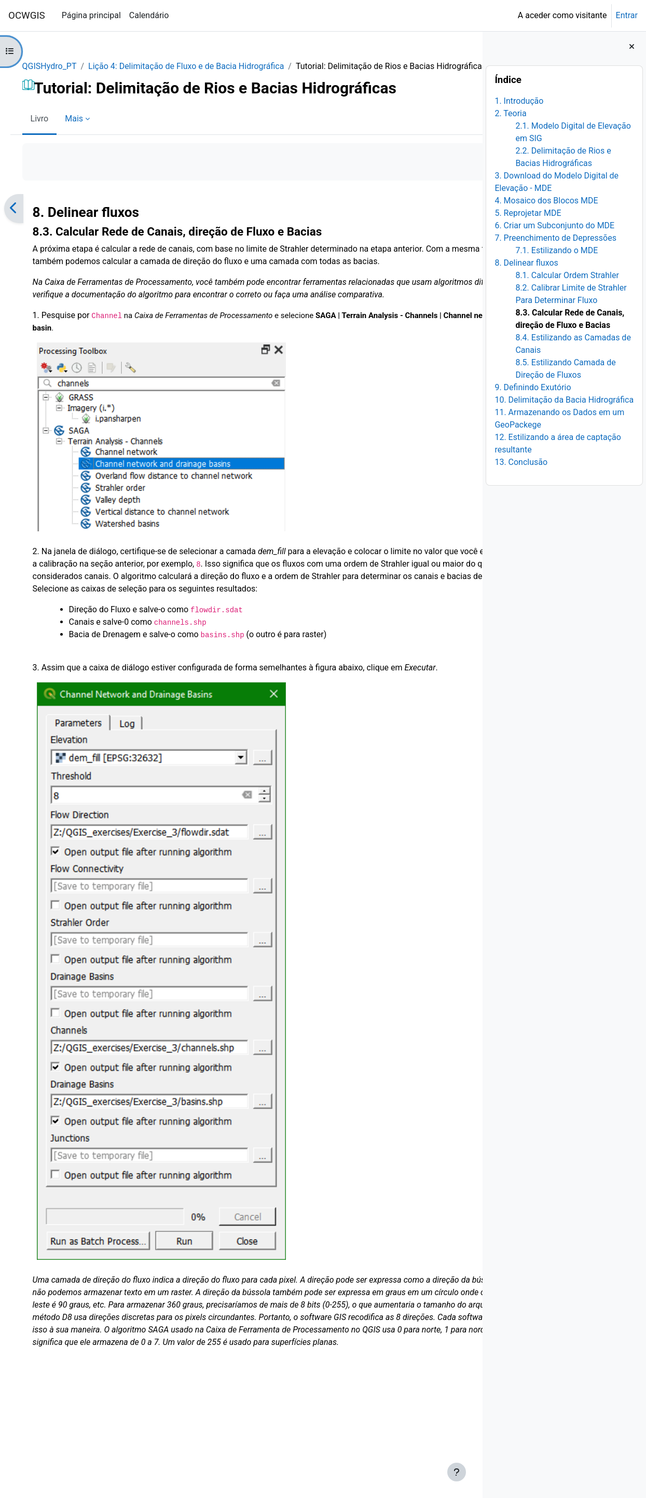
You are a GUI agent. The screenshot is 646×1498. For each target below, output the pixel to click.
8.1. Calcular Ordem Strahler (567, 275)
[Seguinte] (470, 221)
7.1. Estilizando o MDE (556, 250)
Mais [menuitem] (89, 131)
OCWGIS (26, 15)
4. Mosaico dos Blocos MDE (546, 200)
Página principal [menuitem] (91, 15)
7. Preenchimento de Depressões (555, 238)
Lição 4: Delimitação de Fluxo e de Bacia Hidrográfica (201, 66)
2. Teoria (510, 113)
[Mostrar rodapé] (456, 1472)
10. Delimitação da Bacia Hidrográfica (564, 400)
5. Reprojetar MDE (527, 213)
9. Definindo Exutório (532, 387)
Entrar (627, 15)
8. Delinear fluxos (526, 263)
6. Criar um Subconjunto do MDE (554, 225)
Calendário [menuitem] (149, 15)
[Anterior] (28, 221)
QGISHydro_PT (64, 66)
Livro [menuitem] (54, 131)
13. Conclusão (520, 462)
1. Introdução (518, 101)
